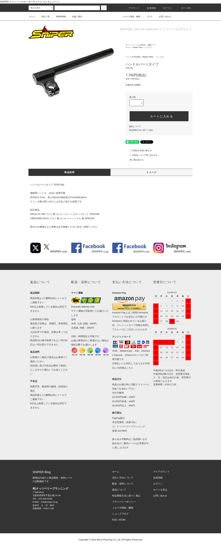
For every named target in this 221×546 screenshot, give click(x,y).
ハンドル (148, 47)
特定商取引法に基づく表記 (141, 130)
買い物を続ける (135, 160)
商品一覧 (44, 16)
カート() (184, 8)
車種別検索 (59, 16)
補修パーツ (152, 45)
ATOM (122, 519)
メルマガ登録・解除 (129, 16)
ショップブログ (120, 513)
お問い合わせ (163, 16)
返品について (135, 126)
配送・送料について (122, 483)
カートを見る (160, 489)
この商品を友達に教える (139, 150)
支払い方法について (122, 477)
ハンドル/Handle (139, 45)
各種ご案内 (75, 16)
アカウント (132, 8)
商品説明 (69, 172)
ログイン (165, 8)
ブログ (147, 16)
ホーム (32, 16)
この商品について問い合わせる (142, 155)
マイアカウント (161, 471)
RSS (114, 519)
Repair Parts (137, 47)
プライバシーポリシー (124, 501)
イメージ (151, 172)
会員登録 (149, 8)
